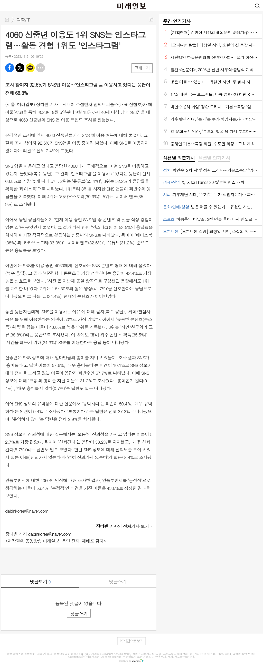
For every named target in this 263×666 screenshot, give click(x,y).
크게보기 (142, 68)
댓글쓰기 (117, 581)
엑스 (19, 67)
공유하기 (151, 20)
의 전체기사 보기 (122, 526)
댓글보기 (40, 581)
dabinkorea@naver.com (49, 534)
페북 (9, 67)
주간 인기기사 (176, 21)
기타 (40, 67)
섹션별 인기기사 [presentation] (214, 158)
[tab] (178, 158)
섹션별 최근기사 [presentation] (178, 158)
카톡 (30, 67)
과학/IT (23, 20)
